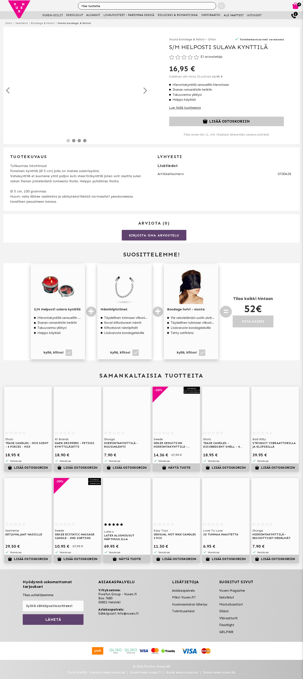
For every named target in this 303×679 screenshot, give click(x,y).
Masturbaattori (231, 604)
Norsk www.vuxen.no (182, 672)
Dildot (224, 611)
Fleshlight (226, 625)
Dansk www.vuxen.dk (219, 672)
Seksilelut (22, 23)
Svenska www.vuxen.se (107, 672)
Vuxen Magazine (232, 591)
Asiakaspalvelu (183, 591)
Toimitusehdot (183, 611)
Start (8, 23)
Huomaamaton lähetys (190, 604)
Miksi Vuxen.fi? (184, 597)
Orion (212, 39)
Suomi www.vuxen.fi (145, 672)
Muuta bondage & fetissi (74, 23)
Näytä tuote (176, 468)
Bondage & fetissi (42, 23)
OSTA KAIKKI (253, 321)
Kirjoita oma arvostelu (154, 235)
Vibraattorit (228, 618)
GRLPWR (226, 632)
